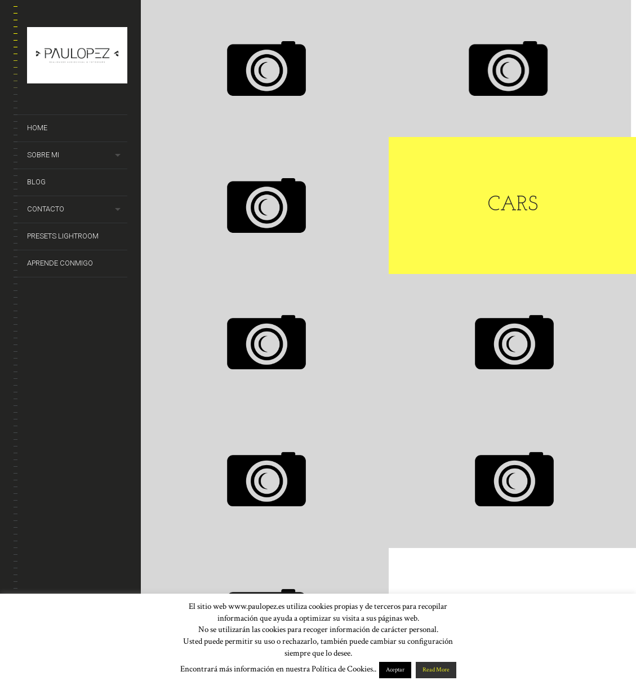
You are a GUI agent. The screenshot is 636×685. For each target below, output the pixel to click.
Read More (436, 670)
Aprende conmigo (60, 263)
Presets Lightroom (63, 236)
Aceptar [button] (395, 670)
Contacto (45, 209)
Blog (36, 182)
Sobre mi (43, 155)
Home (37, 127)
